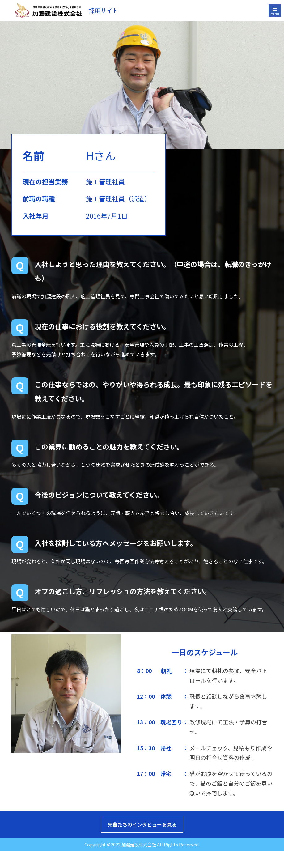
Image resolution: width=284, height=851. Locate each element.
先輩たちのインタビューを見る (142, 824)
